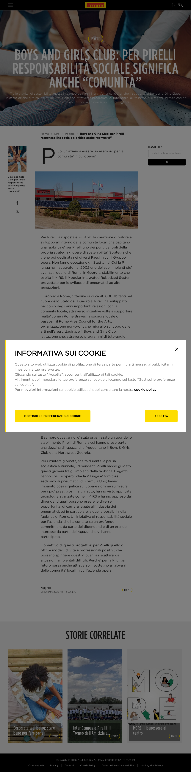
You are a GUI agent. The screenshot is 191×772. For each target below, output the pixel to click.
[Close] (176, 349)
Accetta (161, 416)
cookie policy (145, 389)
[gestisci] (52, 416)
